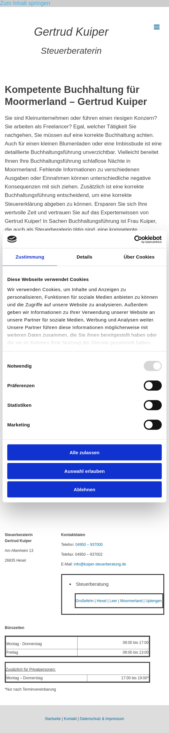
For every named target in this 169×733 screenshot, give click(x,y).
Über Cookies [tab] (139, 257)
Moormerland (131, 601)
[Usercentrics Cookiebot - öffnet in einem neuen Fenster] (134, 239)
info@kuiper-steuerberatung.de (100, 564)
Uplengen (154, 601)
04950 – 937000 (89, 544)
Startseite (53, 719)
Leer (113, 601)
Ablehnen (84, 489)
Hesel (102, 601)
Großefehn (85, 601)
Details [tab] (84, 257)
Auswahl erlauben (84, 470)
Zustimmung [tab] (29, 257)
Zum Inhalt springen (25, 3)
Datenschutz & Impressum (102, 719)
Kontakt (70, 719)
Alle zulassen (84, 452)
